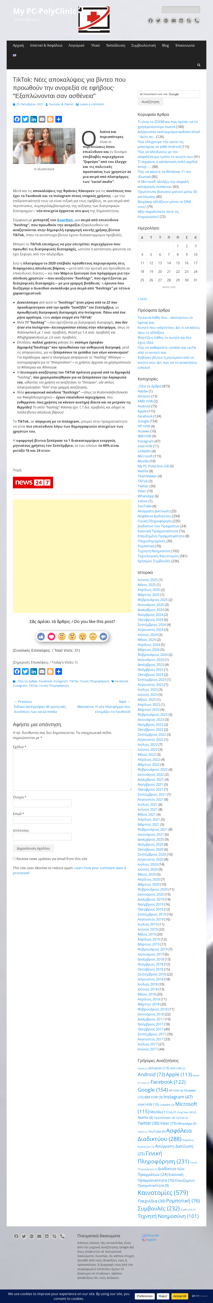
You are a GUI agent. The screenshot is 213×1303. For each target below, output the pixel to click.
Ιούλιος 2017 (148, 1044)
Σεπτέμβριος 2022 (152, 734)
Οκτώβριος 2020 (150, 849)
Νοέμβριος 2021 (150, 784)
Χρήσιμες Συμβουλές (154, 561)
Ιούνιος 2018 (148, 989)
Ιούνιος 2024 (148, 634)
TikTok (73, 681)
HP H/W (144, 426)
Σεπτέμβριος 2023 (152, 679)
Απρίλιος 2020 (149, 879)
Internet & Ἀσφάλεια (46, 45)
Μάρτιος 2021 (149, 824)
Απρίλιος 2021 (149, 819)
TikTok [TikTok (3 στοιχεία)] (182, 1118)
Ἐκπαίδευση (115, 45)
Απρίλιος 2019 (149, 939)
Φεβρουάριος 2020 (153, 889)
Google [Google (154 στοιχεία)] (153, 1089)
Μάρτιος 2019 (149, 944)
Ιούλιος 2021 (148, 804)
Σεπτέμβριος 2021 (152, 794)
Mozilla (143, 461)
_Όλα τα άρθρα (26, 681)
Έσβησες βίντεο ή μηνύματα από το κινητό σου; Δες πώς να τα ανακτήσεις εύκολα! (167, 362)
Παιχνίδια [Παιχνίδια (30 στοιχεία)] (151, 1201)
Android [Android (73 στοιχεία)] (151, 1074)
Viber (142, 491)
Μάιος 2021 (147, 814)
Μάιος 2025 (147, 584)
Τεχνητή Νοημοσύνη (154, 551)
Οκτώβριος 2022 (150, 729)
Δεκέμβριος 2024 (151, 609)
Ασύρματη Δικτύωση (154, 511)
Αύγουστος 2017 (150, 1039)
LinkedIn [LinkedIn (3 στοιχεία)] (167, 1105)
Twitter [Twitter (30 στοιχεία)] (148, 1123)
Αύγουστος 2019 (150, 919)
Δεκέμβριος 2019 (151, 899)
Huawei (143, 431)
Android (144, 406)
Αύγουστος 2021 (150, 799)
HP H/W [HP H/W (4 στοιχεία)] (176, 1090)
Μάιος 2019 (147, 934)
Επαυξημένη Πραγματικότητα (161, 536)
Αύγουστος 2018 (150, 979)
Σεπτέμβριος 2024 (152, 624)
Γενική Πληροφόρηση (94, 681)
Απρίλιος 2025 (149, 589)
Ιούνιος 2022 (148, 749)
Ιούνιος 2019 (148, 929)
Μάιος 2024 (147, 639)
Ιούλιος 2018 (148, 984)
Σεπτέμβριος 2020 (152, 854)
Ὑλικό (95, 45)
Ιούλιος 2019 (148, 924)
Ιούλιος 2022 (148, 744)
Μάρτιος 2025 (149, 594)
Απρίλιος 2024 (149, 644)
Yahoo (143, 501)
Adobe (143, 391)
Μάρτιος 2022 (149, 764)
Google (143, 421)
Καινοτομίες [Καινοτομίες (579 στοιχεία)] (163, 1192)
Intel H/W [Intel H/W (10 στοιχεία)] (148, 1104)
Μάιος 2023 (147, 699)
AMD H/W (145, 401)
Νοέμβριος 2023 (150, 669)
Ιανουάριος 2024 (151, 659)
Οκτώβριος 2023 (150, 674)
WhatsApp (146, 496)
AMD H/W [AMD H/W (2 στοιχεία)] (177, 1068)
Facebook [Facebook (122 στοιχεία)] (168, 1081)
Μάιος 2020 (147, 874)
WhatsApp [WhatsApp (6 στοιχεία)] (186, 1123)
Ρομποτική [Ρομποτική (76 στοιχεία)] (183, 1201)
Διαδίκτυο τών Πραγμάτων (159, 526)
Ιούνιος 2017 (148, 1049)
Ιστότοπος (21, 830)
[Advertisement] (72, 542)
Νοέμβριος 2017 (150, 1024)
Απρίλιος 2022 (149, 759)
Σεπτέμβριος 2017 (152, 1034)
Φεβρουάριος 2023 (153, 714)
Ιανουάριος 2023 (151, 719)
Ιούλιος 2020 (148, 864)
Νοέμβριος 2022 (150, 724)
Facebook (45, 681)
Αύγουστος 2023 (150, 684)
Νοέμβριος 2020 (150, 844)
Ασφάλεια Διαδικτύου (154, 516)
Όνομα (19, 797)
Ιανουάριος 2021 (151, 834)
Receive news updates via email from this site (50, 858)
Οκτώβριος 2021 (150, 789)
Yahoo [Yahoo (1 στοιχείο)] (143, 1131)
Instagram (60, 681)
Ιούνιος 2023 (148, 694)
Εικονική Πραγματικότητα (158, 531)
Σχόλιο (19, 747)
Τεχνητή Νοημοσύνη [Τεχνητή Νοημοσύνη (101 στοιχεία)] (168, 1216)
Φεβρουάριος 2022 (153, 769)
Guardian (65, 220)
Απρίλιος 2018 (149, 999)
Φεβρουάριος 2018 (153, 1009)
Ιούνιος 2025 (148, 579)
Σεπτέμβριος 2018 (152, 974)
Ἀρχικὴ (18, 45)
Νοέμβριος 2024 (150, 614)
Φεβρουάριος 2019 (153, 949)
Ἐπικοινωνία (185, 45)
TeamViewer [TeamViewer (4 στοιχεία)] (164, 1118)
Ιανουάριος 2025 (151, 604)
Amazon (144, 396)
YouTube (145, 506)
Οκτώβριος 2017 (150, 1029)
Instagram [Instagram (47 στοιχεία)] (178, 1097)
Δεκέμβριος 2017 (151, 1019)
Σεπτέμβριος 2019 (152, 914)
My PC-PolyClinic (44, 11)
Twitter (143, 486)
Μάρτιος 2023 (149, 709)
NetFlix (143, 471)
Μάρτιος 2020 (149, 884)
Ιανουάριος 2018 (151, 1014)
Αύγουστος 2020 (150, 859)
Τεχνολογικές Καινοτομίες (158, 556)
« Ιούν (142, 299)
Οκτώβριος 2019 (150, 909)
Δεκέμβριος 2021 (151, 779)
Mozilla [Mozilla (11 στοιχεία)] (159, 1111)
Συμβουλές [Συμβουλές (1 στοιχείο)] (188, 1209)
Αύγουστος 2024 (150, 629)
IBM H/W (144, 436)
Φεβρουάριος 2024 (153, 654)
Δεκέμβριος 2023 (151, 664)
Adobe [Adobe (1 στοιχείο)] (143, 1068)
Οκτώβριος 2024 (150, 619)
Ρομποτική (146, 546)
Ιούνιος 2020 (148, 869)
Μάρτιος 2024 (149, 649)
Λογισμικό (76, 45)
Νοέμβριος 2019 (150, 904)
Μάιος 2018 (147, 994)
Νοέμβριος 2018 (150, 964)
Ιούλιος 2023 (148, 689)
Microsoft (145, 456)
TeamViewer (147, 476)
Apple (142, 411)
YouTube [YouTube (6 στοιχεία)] (157, 1131)
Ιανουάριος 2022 (151, 774)
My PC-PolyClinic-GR (153, 466)
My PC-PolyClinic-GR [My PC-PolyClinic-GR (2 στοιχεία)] (182, 1112)
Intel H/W (145, 446)
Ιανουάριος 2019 (151, 954)
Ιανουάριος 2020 (151, 894)
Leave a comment (92, 104)
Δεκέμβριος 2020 (151, 839)
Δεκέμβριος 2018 (151, 959)
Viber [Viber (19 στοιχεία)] (168, 1123)
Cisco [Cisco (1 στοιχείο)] (145, 1082)
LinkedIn (144, 451)
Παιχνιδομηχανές (152, 541)
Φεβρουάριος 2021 (153, 829)
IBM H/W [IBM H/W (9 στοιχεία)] (153, 1097)
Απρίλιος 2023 (149, 704)
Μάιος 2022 (147, 754)
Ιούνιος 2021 (148, 809)
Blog (165, 45)
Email (18, 814)
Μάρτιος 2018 (149, 1004)
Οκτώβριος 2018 (150, 969)
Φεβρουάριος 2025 (153, 599)
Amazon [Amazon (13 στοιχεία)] (159, 1068)
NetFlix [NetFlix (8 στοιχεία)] (145, 1117)
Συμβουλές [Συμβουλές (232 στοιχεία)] (159, 1208)
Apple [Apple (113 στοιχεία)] (179, 1074)
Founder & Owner (61, 104)
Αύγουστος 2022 (150, 739)
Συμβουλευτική (143, 45)
